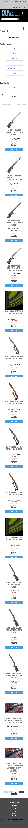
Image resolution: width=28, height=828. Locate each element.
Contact (11, 2)
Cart (20, 7)
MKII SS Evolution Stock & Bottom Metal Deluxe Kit (14, 448)
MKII (14, 49)
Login (9, 7)
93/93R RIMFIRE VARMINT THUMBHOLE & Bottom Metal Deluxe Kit (14, 132)
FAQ (26, 3)
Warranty (14, 812)
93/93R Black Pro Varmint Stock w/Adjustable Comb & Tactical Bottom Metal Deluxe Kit (14, 767)
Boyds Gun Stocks (11, 27)
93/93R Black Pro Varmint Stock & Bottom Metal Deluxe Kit (14, 585)
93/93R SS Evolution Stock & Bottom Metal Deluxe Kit (14, 312)
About (16, 2)
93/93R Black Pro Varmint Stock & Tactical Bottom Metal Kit (14, 675)
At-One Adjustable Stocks (14, 68)
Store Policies (23, 2)
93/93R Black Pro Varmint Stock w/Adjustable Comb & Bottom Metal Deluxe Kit (14, 720)
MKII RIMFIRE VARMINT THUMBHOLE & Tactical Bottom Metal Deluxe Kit (14, 268)
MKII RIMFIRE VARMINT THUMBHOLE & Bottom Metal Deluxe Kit (14, 223)
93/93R (14, 53)
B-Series (14, 73)
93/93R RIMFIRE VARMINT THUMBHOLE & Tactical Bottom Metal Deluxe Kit (14, 177)
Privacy (14, 813)
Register (15, 7)
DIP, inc (14, 143)
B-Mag (14, 63)
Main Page (5, 2)
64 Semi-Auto (14, 58)
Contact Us (14, 805)
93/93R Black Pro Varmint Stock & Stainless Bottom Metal (14, 630)
